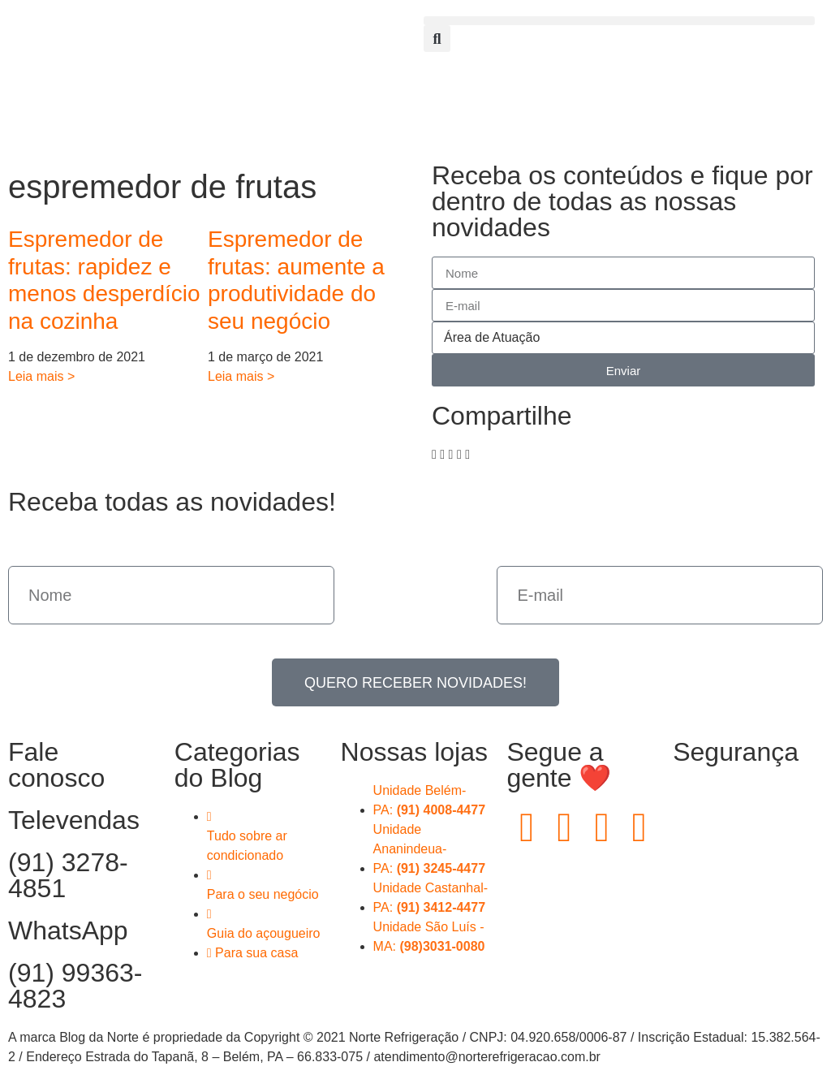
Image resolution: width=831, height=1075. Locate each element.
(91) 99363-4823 (75, 985)
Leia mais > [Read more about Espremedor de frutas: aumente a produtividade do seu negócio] (241, 376)
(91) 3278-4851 (68, 875)
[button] (619, 20)
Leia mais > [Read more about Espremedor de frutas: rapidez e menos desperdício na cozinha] (41, 376)
